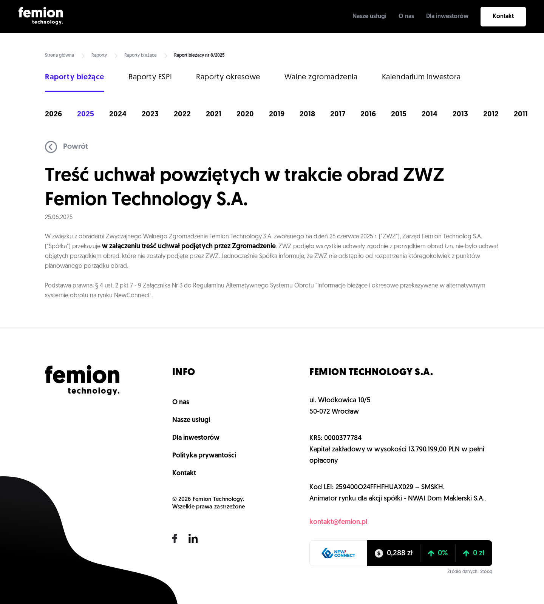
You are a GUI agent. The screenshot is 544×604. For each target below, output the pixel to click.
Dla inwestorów (447, 17)
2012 (491, 114)
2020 (245, 114)
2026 (53, 114)
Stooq (486, 572)
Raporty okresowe (228, 77)
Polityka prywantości (204, 455)
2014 (429, 114)
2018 (307, 114)
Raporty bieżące (140, 55)
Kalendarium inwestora (421, 77)
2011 (521, 114)
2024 (118, 114)
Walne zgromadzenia (321, 77)
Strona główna (59, 55)
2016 (368, 114)
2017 (337, 114)
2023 (150, 114)
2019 (276, 114)
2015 (398, 114)
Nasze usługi (369, 17)
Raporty (99, 55)
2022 (182, 114)
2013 (460, 114)
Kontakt (503, 17)
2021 (213, 114)
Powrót (66, 147)
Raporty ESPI (150, 77)
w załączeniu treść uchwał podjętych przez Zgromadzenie (189, 246)
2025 (85, 114)
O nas (406, 17)
